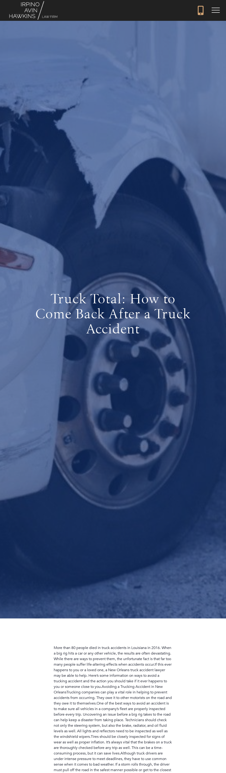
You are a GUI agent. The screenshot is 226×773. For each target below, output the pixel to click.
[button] (216, 10)
